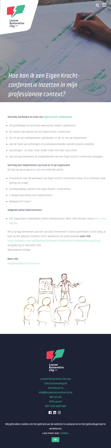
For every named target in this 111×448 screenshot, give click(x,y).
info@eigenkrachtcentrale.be (24, 263)
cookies (64, 433)
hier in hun (101, 218)
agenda (13, 223)
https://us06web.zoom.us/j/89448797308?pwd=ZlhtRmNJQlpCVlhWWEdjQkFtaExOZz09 (54, 241)
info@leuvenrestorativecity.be (55, 392)
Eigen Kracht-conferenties (57, 117)
